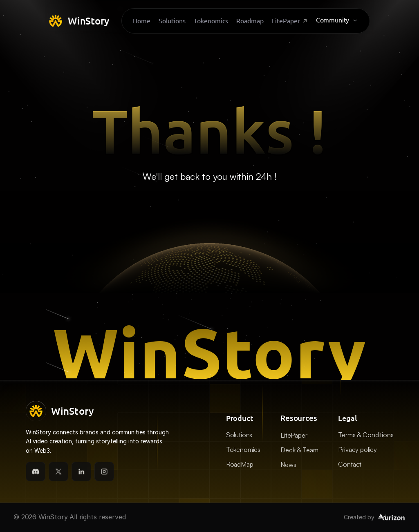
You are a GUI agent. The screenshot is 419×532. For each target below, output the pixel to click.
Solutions (239, 435)
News (288, 464)
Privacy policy (357, 449)
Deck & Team (299, 450)
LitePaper (293, 435)
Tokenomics (243, 449)
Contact (349, 464)
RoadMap (239, 464)
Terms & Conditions (365, 435)
